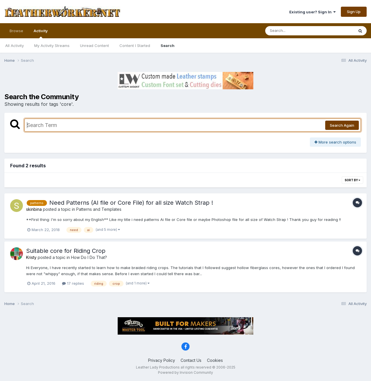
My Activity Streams (52, 45)
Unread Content (94, 45)
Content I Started (134, 45)
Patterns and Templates (98, 209)
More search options (335, 142)
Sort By (352, 180)
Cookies (215, 360)
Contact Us (191, 360)
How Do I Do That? (89, 257)
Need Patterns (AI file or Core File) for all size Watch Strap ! (131, 202)
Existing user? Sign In (312, 12)
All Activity (14, 45)
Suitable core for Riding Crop (66, 250)
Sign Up (354, 11)
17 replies (73, 283)
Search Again (342, 125)
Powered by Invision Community (185, 372)
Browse (16, 30)
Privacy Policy (161, 360)
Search (167, 45)
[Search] (293, 30)
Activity (41, 33)
